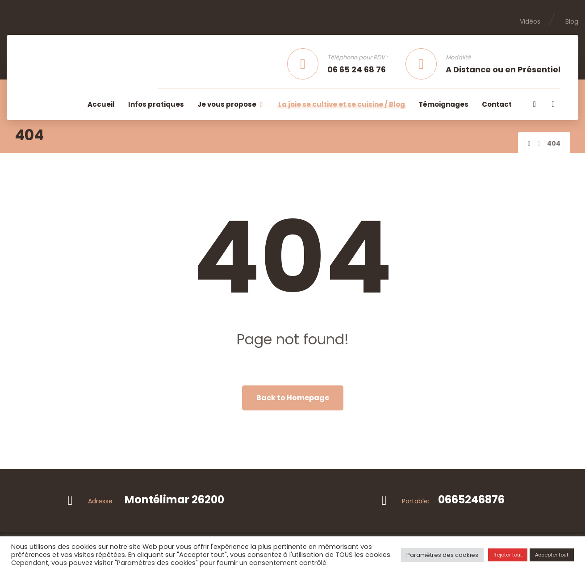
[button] (534, 104)
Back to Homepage (292, 398)
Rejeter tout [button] (507, 554)
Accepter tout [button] (551, 554)
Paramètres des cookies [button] (442, 555)
